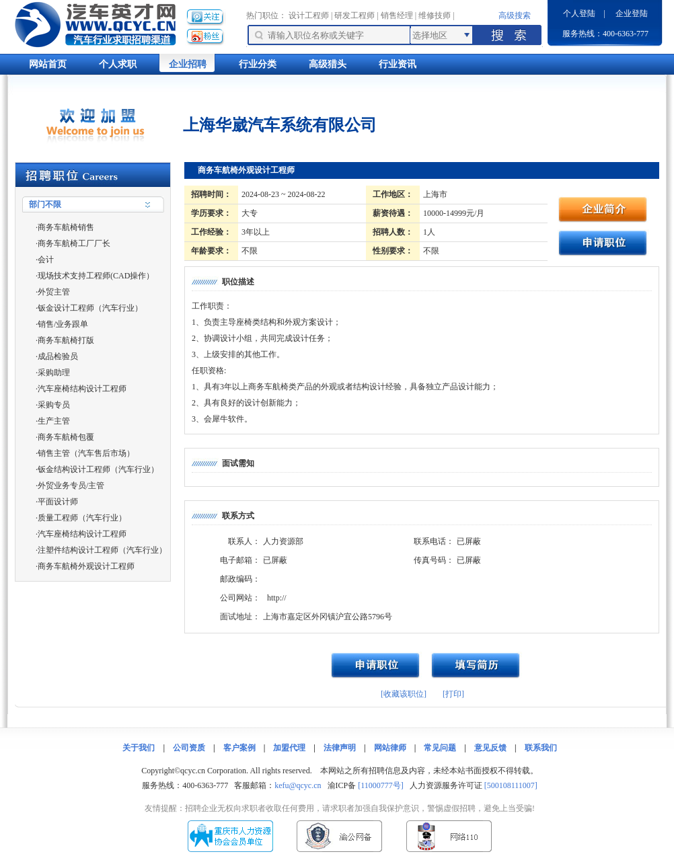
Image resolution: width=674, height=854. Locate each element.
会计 (46, 259)
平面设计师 (58, 501)
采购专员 (54, 405)
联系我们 (541, 747)
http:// (277, 598)
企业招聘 (188, 64)
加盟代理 (289, 747)
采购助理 (54, 372)
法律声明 (340, 747)
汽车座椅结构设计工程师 (82, 388)
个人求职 (118, 64)
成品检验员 (58, 356)
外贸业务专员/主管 (71, 485)
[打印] (453, 694)
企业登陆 (631, 13)
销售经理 (397, 15)
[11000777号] (381, 785)
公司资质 (189, 747)
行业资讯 (397, 64)
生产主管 (54, 421)
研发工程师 (354, 15)
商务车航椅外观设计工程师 (86, 566)
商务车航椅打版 (66, 340)
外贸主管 (54, 292)
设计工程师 (309, 15)
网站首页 (48, 64)
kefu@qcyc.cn (297, 785)
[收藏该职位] (403, 694)
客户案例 (239, 747)
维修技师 (434, 15)
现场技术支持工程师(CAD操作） (96, 275)
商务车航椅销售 (66, 227)
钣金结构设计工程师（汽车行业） (98, 469)
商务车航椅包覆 (66, 437)
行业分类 (257, 64)
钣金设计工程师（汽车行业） (90, 308)
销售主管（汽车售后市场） (86, 453)
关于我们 (138, 747)
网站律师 (390, 747)
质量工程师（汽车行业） (82, 517)
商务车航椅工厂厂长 (74, 243)
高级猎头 (327, 64)
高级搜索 (514, 15)
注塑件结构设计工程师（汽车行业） (102, 550)
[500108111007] (510, 785)
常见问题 (440, 747)
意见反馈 (490, 747)
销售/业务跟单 (63, 324)
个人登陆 (579, 13)
